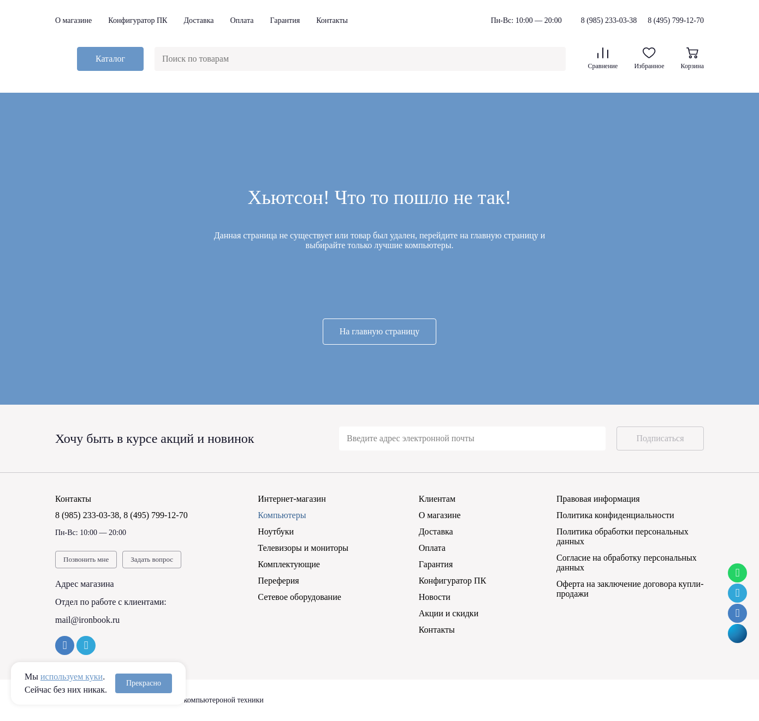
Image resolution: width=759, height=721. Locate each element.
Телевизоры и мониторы (303, 547)
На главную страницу (380, 331)
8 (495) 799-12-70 (676, 20)
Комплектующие (289, 564)
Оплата (241, 20)
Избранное (649, 58)
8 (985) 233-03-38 (609, 21)
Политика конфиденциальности (615, 515)
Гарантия (285, 20)
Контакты (332, 20)
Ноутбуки (276, 531)
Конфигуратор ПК (137, 20)
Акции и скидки (449, 613)
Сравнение (603, 58)
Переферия (278, 580)
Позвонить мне (86, 559)
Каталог (110, 58)
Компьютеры (282, 515)
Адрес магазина (84, 583)
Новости (434, 597)
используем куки (71, 676)
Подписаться (660, 438)
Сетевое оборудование (299, 597)
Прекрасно (143, 683)
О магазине (73, 20)
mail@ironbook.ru (87, 619)
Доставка (198, 20)
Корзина (692, 58)
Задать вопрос (152, 559)
